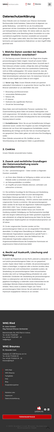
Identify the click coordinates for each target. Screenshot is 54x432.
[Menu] (49, 4)
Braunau (38, 4)
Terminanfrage (27, 417)
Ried (29, 4)
